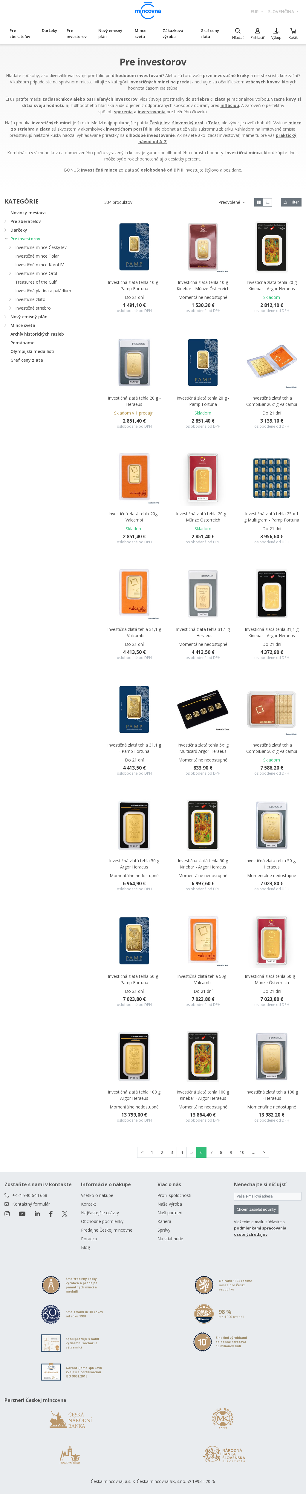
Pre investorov (77, 33)
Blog (85, 1247)
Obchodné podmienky (102, 1221)
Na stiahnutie (170, 1238)
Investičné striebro (33, 308)
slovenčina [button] (281, 11)
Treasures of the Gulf (35, 282)
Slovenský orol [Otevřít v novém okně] (187, 123)
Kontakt (88, 1204)
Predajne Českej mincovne (106, 1230)
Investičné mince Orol (36, 273)
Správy (163, 1230)
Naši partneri (169, 1212)
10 (242, 1152)
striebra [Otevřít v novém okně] (200, 99)
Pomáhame (22, 342)
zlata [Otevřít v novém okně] (220, 99)
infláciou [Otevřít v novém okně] (230, 105)
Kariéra (164, 1221)
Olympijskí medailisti (32, 351)
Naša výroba (169, 1204)
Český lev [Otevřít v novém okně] (159, 123)
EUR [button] (255, 11)
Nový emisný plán (110, 33)
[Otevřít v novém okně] (89, 99)
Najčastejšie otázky (100, 1212)
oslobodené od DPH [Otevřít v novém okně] (161, 170)
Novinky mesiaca (28, 212)
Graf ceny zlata (210, 33)
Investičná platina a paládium (43, 290)
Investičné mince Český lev (41, 247)
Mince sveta (140, 33)
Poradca (89, 1238)
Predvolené (229, 202)
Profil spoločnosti (174, 1195)
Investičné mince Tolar (37, 256)
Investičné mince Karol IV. (40, 264)
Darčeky (49, 30)
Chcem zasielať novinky (256, 1209)
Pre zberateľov (20, 33)
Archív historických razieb (37, 334)
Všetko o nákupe (97, 1195)
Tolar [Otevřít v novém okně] (213, 123)
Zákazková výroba (173, 33)
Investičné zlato (30, 299)
